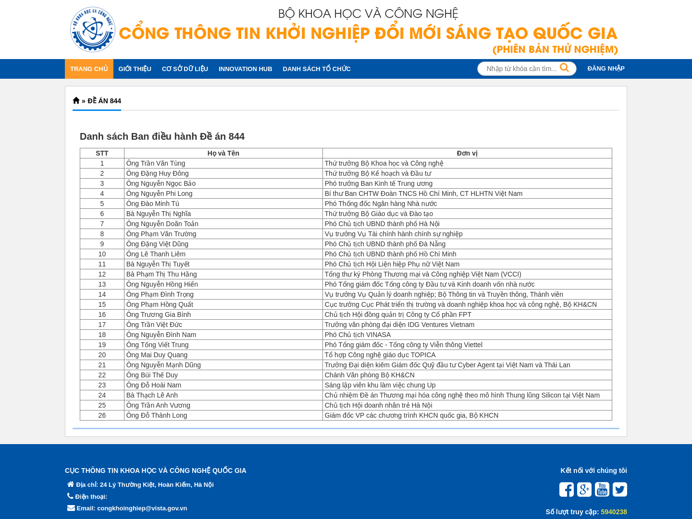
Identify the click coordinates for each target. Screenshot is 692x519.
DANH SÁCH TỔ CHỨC (317, 68)
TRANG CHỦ (89, 68)
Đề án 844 (104, 101)
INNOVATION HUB (245, 68)
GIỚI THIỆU (135, 68)
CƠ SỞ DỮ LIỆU (185, 68)
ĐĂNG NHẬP (606, 68)
